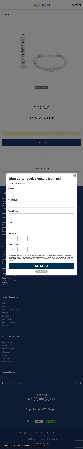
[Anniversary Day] (23, 249)
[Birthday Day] (23, 238)
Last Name (13, 211)
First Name (13, 200)
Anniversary (14, 245)
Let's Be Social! (41, 266)
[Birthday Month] (13, 238)
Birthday (12, 233)
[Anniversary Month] (13, 249)
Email (11, 189)
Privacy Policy (31, 445)
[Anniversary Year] (34, 249)
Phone (12, 222)
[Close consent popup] (44, 445)
